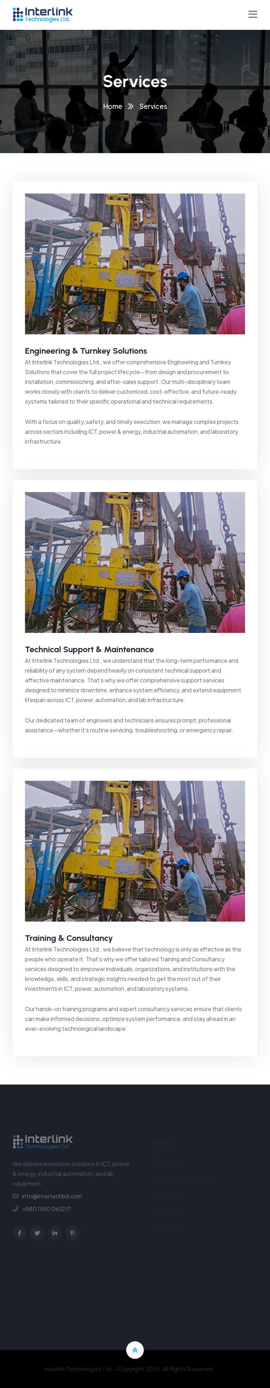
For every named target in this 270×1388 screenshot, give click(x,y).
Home (112, 106)
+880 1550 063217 (46, 1211)
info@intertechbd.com (52, 1198)
